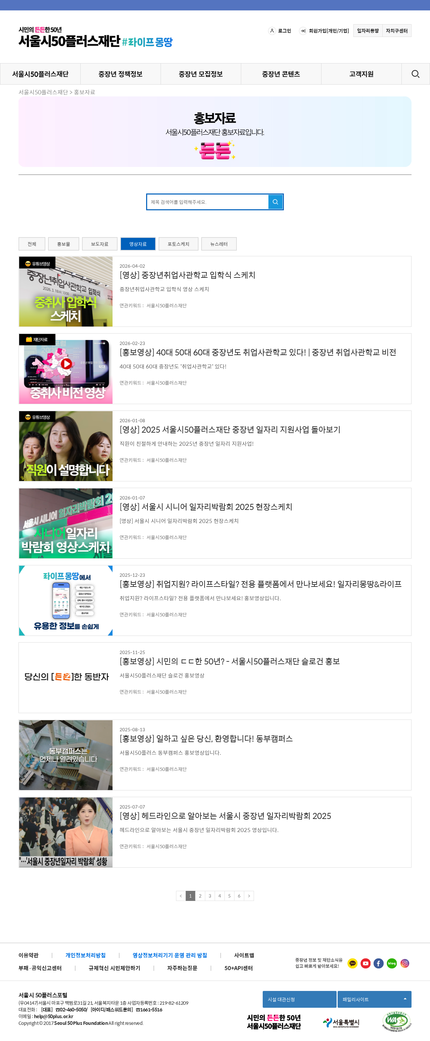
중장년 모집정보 (201, 74)
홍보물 (63, 244)
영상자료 (138, 244)
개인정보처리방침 (86, 955)
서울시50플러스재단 (40, 74)
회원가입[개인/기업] (324, 31)
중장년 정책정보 (120, 74)
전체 (32, 244)
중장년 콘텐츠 (281, 74)
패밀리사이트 (374, 1001)
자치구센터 (397, 30)
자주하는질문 (182, 968)
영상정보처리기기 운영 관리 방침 (170, 955)
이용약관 (28, 955)
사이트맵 (244, 955)
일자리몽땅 (368, 30)
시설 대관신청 (281, 999)
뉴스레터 (219, 244)
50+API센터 (238, 968)
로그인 (279, 31)
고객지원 (361, 74)
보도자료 (100, 244)
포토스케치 (178, 244)
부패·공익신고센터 (40, 968)
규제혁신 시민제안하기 (114, 968)
